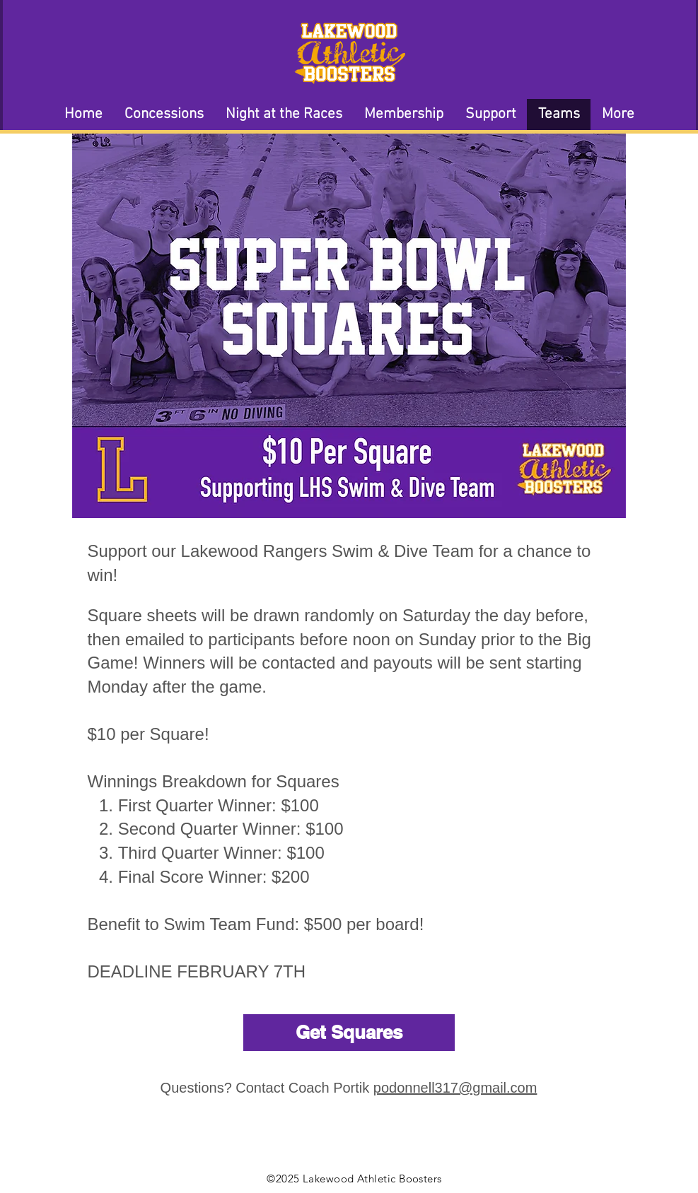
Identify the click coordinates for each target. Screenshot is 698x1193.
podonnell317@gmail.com (455, 1087)
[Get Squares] (349, 1032)
